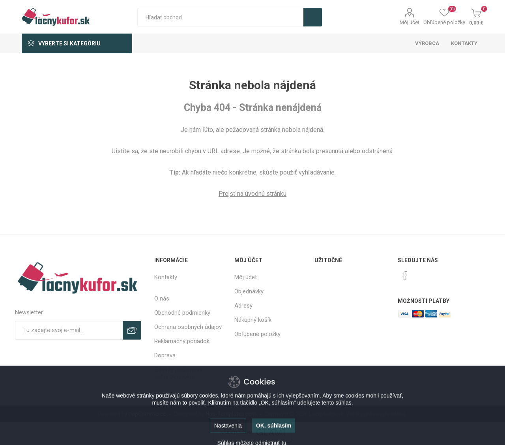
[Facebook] (405, 275)
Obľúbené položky (257, 334)
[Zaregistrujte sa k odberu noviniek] (69, 330)
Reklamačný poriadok (181, 341)
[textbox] (220, 17)
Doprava (165, 355)
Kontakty (165, 277)
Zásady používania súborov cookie (178, 373)
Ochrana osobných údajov (188, 326)
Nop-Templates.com (231, 414)
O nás (161, 298)
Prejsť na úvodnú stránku (252, 193)
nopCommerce (147, 414)
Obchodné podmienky (182, 312)
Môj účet (409, 22)
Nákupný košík (252, 319)
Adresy (243, 305)
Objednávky (249, 291)
